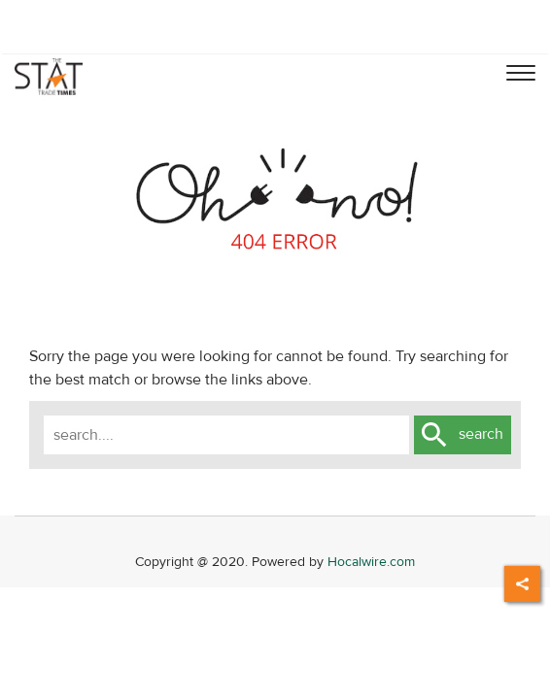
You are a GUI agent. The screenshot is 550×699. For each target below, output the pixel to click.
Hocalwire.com (371, 561)
